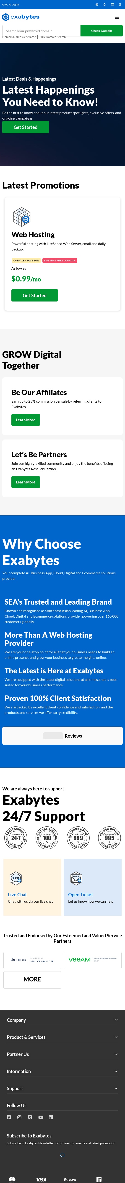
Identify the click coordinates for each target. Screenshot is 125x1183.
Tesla (118, 1104)
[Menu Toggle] (117, 17)
